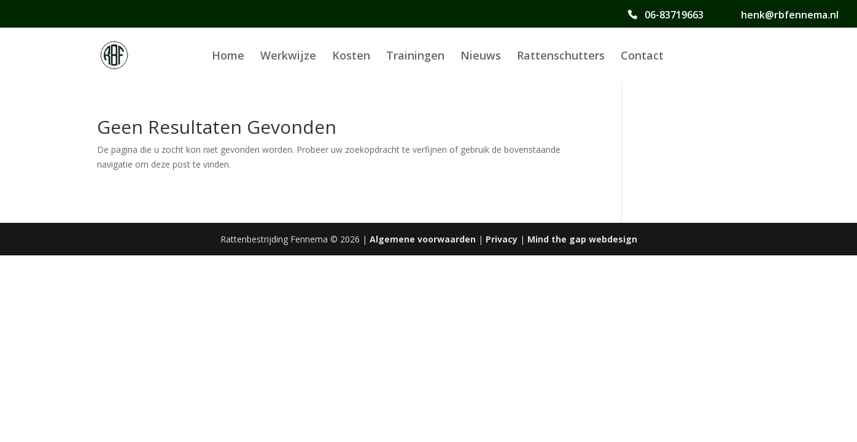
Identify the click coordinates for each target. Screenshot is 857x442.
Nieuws (480, 57)
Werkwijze (288, 57)
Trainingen (415, 57)
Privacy (502, 239)
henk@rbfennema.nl (790, 15)
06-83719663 (674, 15)
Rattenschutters (561, 57)
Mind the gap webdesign (582, 239)
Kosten (351, 57)
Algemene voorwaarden (423, 239)
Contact (642, 57)
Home (228, 57)
